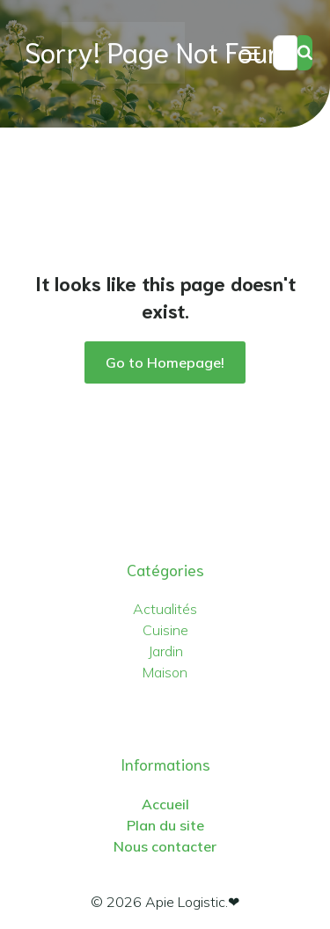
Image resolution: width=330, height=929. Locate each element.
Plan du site (165, 825)
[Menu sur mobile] (251, 53)
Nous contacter (165, 846)
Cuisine (165, 630)
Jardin (165, 651)
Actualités (165, 609)
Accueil (165, 804)
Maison (165, 672)
